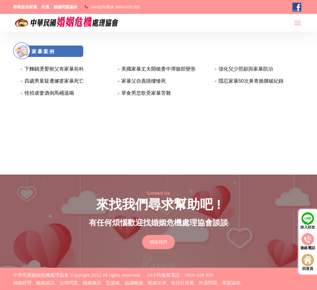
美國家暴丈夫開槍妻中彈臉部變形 (158, 68)
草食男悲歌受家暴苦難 (146, 93)
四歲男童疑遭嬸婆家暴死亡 (54, 81)
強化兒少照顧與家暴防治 (246, 68)
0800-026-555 (127, 7)
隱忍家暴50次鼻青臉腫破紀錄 (251, 81)
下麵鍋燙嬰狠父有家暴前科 (54, 68)
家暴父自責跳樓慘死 (143, 81)
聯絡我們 (158, 242)
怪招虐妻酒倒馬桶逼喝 (49, 93)
